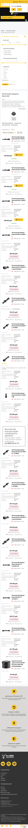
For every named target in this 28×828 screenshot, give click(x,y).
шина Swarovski (8, 54)
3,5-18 (4, 78)
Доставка (3, 789)
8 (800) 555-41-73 (12, 443)
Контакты (3, 780)
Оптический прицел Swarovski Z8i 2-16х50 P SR (19, 200)
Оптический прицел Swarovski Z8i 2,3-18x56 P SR (19, 395)
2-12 (4, 74)
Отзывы (3, 778)
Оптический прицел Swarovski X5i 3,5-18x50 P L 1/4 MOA (19, 451)
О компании (4, 773)
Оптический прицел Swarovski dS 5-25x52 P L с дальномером (19, 267)
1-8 (3, 71)
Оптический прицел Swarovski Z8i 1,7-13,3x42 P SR (18, 564)
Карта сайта (4, 790)
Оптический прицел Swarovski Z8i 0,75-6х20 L (19, 540)
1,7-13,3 (5, 69)
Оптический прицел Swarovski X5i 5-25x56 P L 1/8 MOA (19, 484)
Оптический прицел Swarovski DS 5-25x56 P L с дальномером (19, 517)
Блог (2, 776)
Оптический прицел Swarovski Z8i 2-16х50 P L (19, 234)
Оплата (2, 787)
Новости (3, 774)
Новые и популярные (8, 132)
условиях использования (15, 821)
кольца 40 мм (7, 52)
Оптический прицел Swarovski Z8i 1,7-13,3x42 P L (18, 597)
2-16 (4, 76)
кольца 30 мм (7, 51)
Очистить (13, 84)
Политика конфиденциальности (9, 794)
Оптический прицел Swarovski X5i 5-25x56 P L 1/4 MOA (19, 325)
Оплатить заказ (23, 1)
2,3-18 (4, 72)
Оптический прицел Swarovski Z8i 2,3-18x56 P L (19, 630)
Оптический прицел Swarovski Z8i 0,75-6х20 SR (19, 300)
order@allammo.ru (5, 803)
